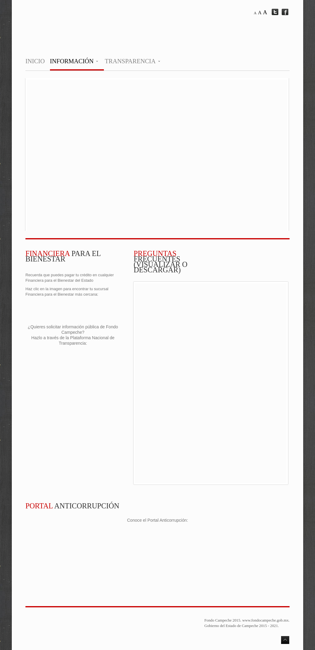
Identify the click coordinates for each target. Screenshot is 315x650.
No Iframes (211, 383)
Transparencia (130, 61)
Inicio (35, 61)
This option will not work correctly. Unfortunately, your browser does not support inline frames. (157, 155)
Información (72, 61)
